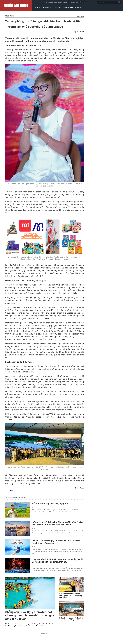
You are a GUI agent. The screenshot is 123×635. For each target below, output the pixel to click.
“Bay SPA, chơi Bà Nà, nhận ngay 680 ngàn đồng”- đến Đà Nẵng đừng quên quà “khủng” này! (57, 560)
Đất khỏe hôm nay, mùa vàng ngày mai (50, 503)
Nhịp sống (78, 7)
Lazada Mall (22, 497)
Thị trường (9, 16)
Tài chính (58, 7)
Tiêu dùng (37, 7)
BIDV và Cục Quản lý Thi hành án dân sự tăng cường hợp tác (71, 619)
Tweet (10, 490)
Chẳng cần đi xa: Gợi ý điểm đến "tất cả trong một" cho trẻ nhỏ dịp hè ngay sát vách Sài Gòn (29, 615)
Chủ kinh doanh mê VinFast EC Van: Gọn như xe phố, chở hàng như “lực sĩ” (70, 596)
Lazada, (15, 497)
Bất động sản (68, 7)
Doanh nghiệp (47, 7)
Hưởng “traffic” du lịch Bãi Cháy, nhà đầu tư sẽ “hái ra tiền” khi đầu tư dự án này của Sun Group (57, 523)
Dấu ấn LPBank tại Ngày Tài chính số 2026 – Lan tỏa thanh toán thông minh (56, 542)
